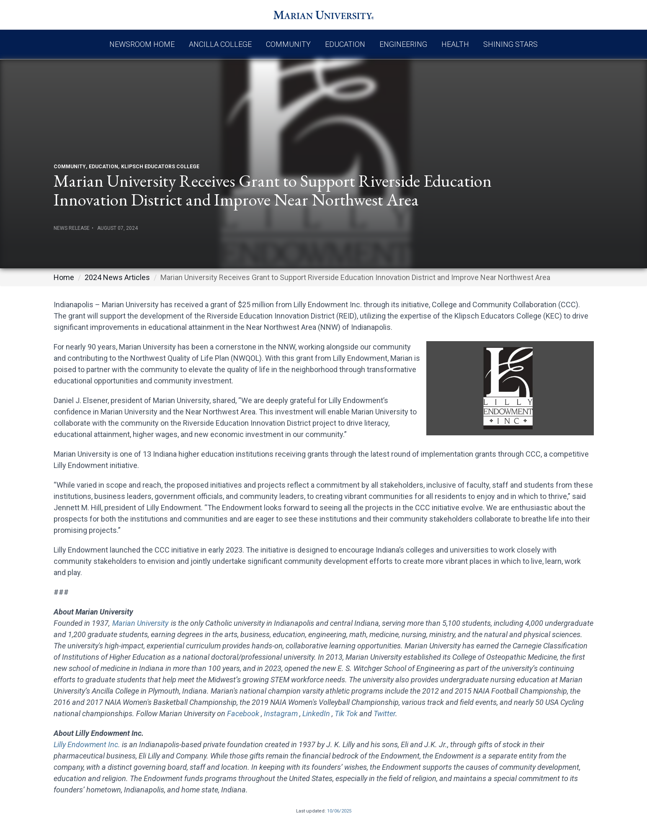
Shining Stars (510, 44)
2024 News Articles (117, 277)
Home (64, 277)
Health (455, 44)
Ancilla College (220, 44)
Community (288, 44)
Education (345, 44)
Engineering (403, 44)
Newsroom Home (142, 44)
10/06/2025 (339, 811)
